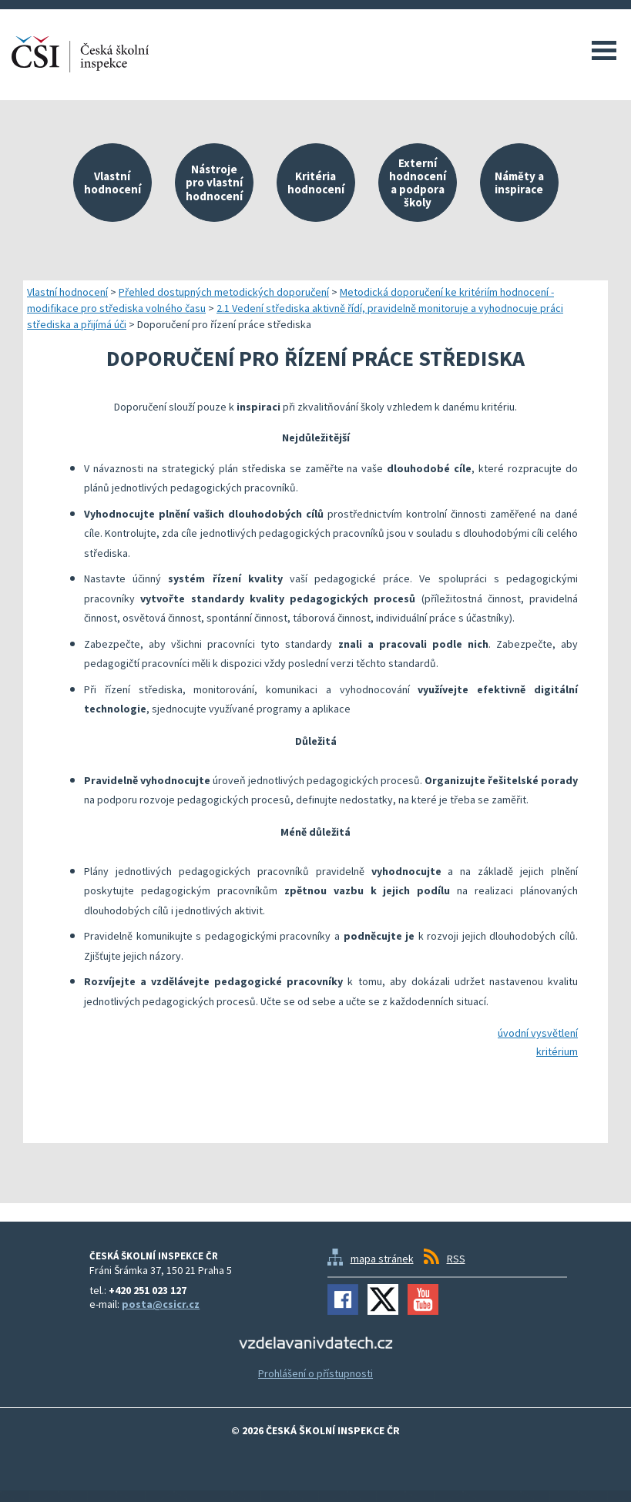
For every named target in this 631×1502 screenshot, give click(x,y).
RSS (456, 1259)
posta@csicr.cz (161, 1304)
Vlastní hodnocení (67, 292)
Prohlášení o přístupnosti (315, 1373)
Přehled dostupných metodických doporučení (224, 292)
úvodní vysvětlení (538, 1033)
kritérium (557, 1051)
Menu (604, 50)
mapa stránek (382, 1259)
